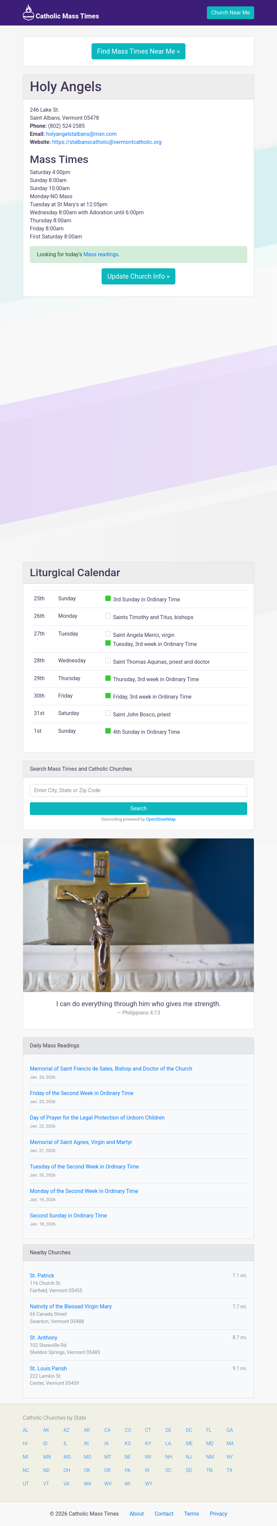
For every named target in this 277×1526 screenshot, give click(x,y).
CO (128, 1430)
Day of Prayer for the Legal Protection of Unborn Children (97, 1117)
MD (209, 1444)
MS (67, 1457)
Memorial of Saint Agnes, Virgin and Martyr (81, 1142)
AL (26, 1430)
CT (148, 1430)
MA (230, 1444)
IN (86, 1444)
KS (128, 1444)
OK (87, 1470)
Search (138, 808)
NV (148, 1457)
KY (148, 1444)
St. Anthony (43, 1337)
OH (67, 1470)
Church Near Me (230, 12)
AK (46, 1430)
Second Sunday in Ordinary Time (68, 1215)
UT (26, 1484)
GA (230, 1430)
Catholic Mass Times (61, 12)
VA (66, 1484)
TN (209, 1470)
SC (168, 1470)
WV (107, 1484)
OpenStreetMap (161, 819)
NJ (189, 1457)
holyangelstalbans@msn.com (81, 134)
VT (46, 1484)
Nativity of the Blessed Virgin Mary (71, 1306)
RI (147, 1470)
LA (168, 1444)
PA (127, 1470)
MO (87, 1457)
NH (168, 1457)
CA (107, 1430)
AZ (67, 1430)
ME (189, 1444)
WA (87, 1484)
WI (127, 1484)
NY (230, 1457)
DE (168, 1430)
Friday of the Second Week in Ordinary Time (81, 1093)
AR (87, 1430)
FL (209, 1430)
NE (128, 1457)
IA (106, 1444)
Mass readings (101, 254)
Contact (164, 1514)
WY (148, 1484)
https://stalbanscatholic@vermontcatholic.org (106, 142)
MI (25, 1457)
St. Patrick (42, 1275)
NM (209, 1457)
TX (229, 1470)
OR (107, 1470)
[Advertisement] (138, 352)
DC (189, 1430)
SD (189, 1470)
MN (46, 1457)
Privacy (218, 1514)
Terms (191, 1514)
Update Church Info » (138, 276)
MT (107, 1457)
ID (45, 1444)
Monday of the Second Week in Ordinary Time (84, 1191)
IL (65, 1444)
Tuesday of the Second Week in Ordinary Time (84, 1166)
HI (25, 1444)
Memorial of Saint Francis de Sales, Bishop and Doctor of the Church (111, 1069)
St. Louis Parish (48, 1368)
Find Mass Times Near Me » (138, 51)
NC (26, 1470)
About (136, 1514)
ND (46, 1470)
